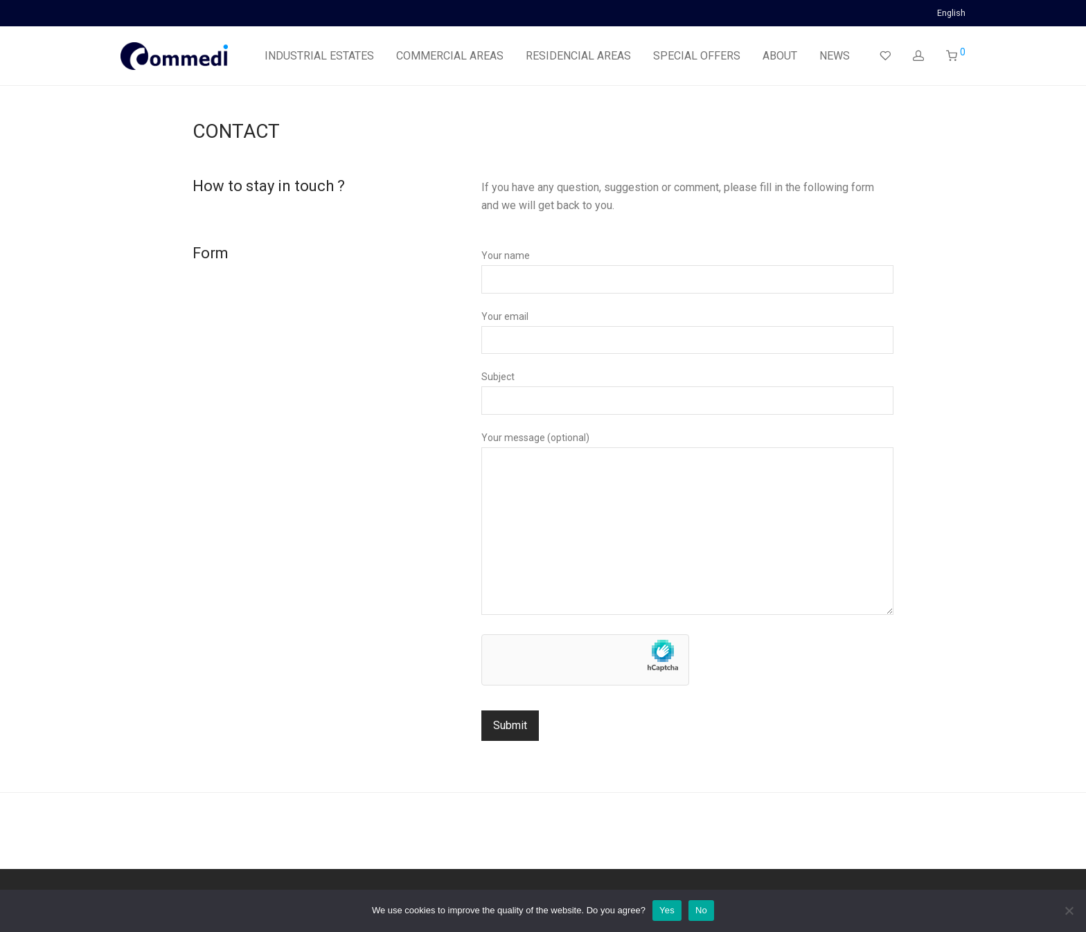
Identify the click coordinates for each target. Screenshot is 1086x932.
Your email (687, 332)
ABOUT (780, 55)
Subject (687, 392)
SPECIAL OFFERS (696, 55)
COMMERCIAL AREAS (450, 55)
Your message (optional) (687, 526)
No (701, 910)
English (951, 13)
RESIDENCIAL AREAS (578, 55)
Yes (667, 910)
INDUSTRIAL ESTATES (319, 55)
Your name (687, 271)
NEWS (834, 55)
